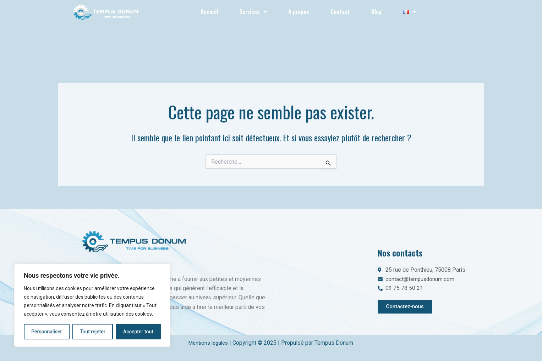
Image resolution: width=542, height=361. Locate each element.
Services (253, 11)
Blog (376, 11)
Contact (340, 11)
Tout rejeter (92, 331)
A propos (298, 11)
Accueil (209, 11)
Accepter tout (138, 331)
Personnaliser (46, 331)
